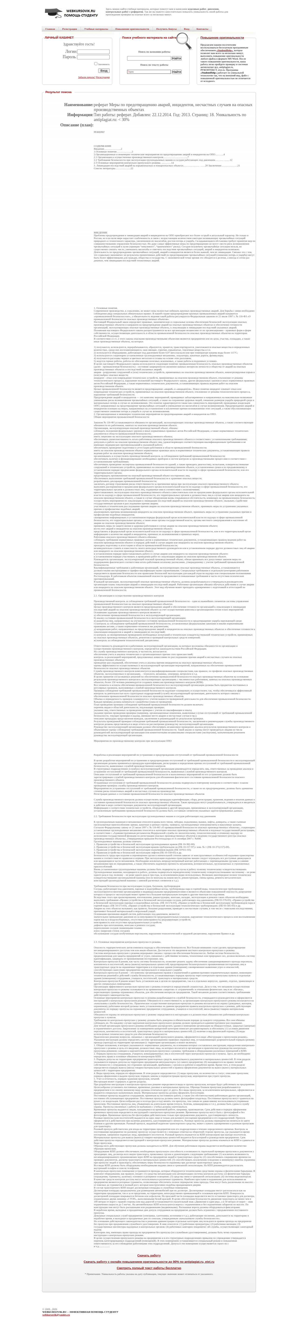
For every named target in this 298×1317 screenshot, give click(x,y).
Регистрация (103, 77)
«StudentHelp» (224, 50)
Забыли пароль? (86, 77)
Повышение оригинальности (222, 37)
